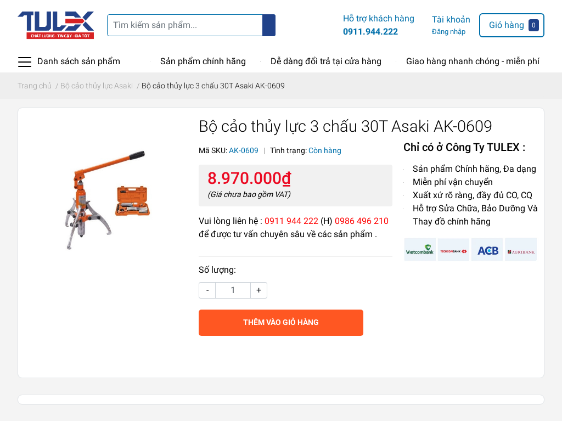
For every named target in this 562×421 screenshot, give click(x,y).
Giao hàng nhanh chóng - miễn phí (472, 61)
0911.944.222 (370, 31)
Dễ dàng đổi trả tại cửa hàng (326, 61)
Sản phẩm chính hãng (203, 61)
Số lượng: (217, 270)
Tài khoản (451, 19)
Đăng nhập (448, 31)
